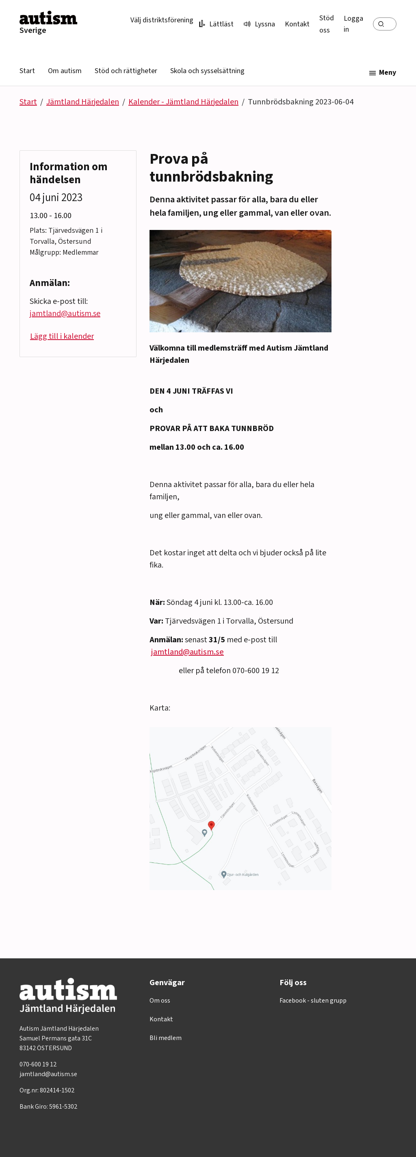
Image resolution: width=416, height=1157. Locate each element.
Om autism (65, 71)
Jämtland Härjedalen (82, 102)
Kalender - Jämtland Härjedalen (183, 102)
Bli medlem (166, 1038)
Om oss (160, 1000)
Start (27, 71)
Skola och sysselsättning (207, 71)
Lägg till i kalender (62, 336)
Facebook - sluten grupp (313, 1000)
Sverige (33, 30)
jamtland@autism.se (187, 652)
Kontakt (297, 24)
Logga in (353, 24)
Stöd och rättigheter (126, 71)
